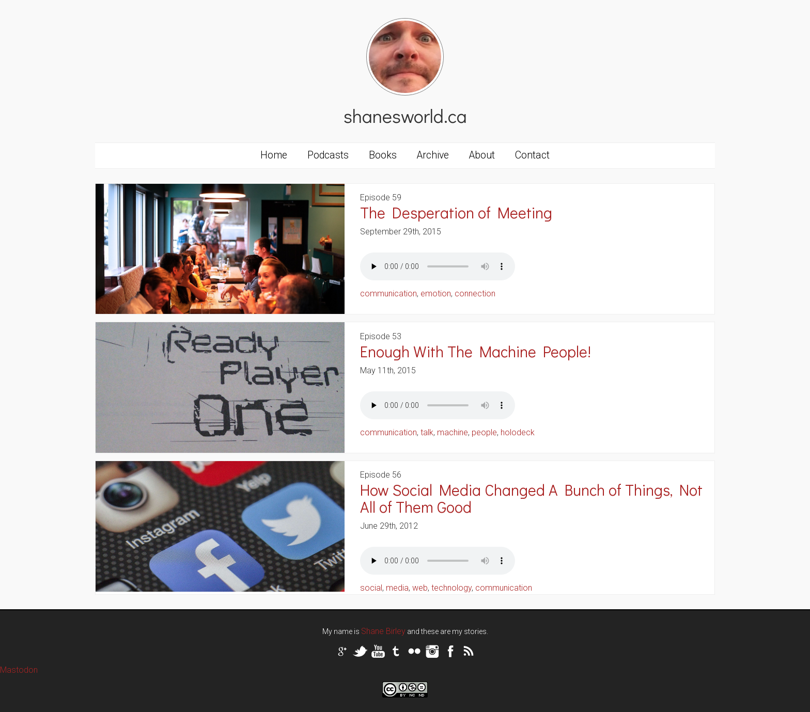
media (397, 588)
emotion (435, 293)
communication (388, 293)
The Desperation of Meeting (456, 212)
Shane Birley (383, 631)
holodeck (518, 432)
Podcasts (328, 155)
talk (426, 432)
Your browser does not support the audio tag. (437, 266)
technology (451, 588)
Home (273, 155)
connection (475, 293)
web (420, 588)
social (371, 588)
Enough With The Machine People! (475, 351)
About (482, 155)
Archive (433, 155)
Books (383, 155)
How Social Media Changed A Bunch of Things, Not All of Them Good (531, 498)
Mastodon (19, 670)
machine (452, 432)
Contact (532, 155)
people (484, 432)
